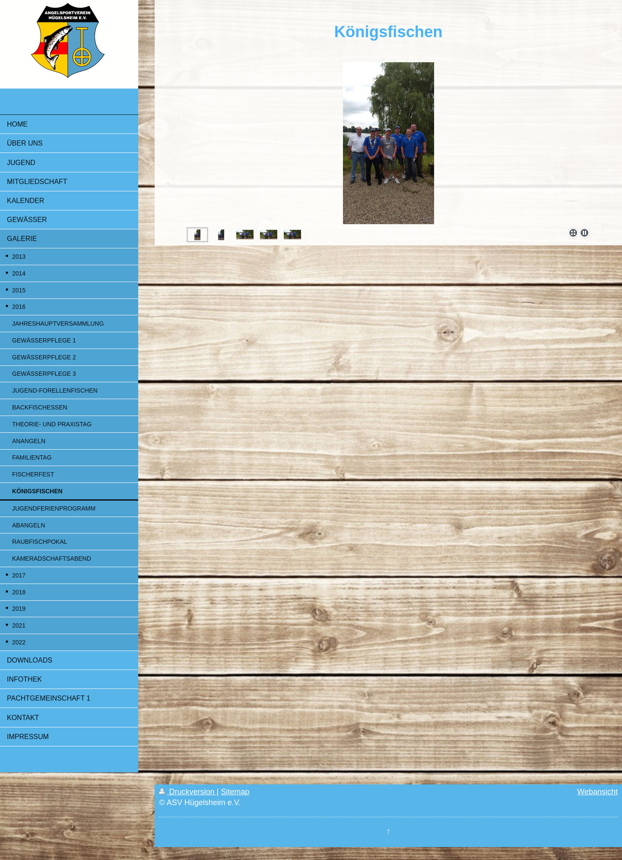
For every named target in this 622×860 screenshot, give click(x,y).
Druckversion (187, 791)
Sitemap (235, 791)
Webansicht (597, 791)
